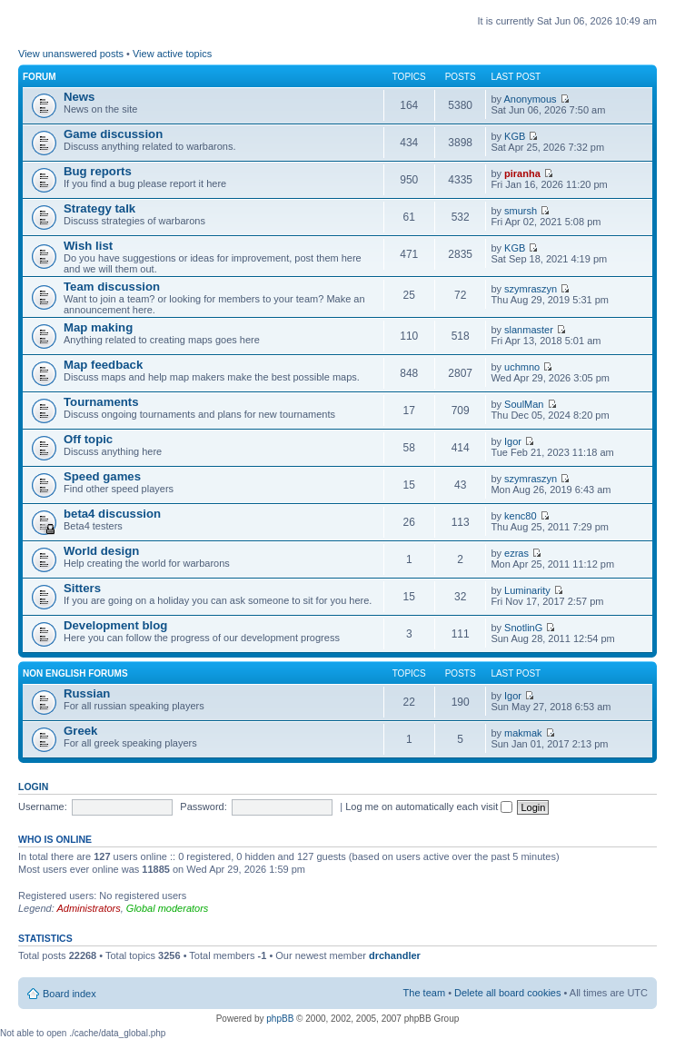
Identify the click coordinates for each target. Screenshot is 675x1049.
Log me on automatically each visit (428, 806)
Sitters (82, 588)
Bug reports (98, 171)
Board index (69, 993)
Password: (203, 806)
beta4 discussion (112, 513)
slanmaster (528, 329)
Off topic (88, 439)
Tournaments (101, 402)
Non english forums (75, 673)
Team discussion (112, 286)
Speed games (102, 476)
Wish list (88, 245)
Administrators (88, 908)
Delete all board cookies (507, 992)
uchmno (522, 366)
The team (424, 992)
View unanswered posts (71, 53)
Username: (42, 806)
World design (101, 551)
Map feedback (103, 364)
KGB (514, 136)
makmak (523, 732)
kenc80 (520, 515)
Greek (80, 730)
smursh (520, 210)
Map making (98, 327)
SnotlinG (523, 627)
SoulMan (523, 404)
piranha (522, 173)
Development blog (115, 625)
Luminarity (527, 590)
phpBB (279, 1019)
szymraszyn (530, 288)
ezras (516, 553)
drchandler (395, 955)
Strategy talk (99, 208)
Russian (87, 693)
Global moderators (167, 908)
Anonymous (529, 99)
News (79, 97)
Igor (512, 441)
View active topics (172, 53)
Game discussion (113, 134)
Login (33, 786)
